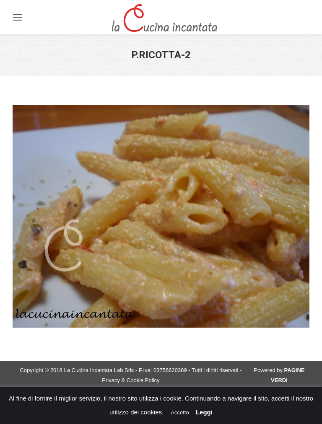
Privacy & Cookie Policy (130, 380)
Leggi (204, 412)
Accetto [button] (180, 412)
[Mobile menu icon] (18, 17)
